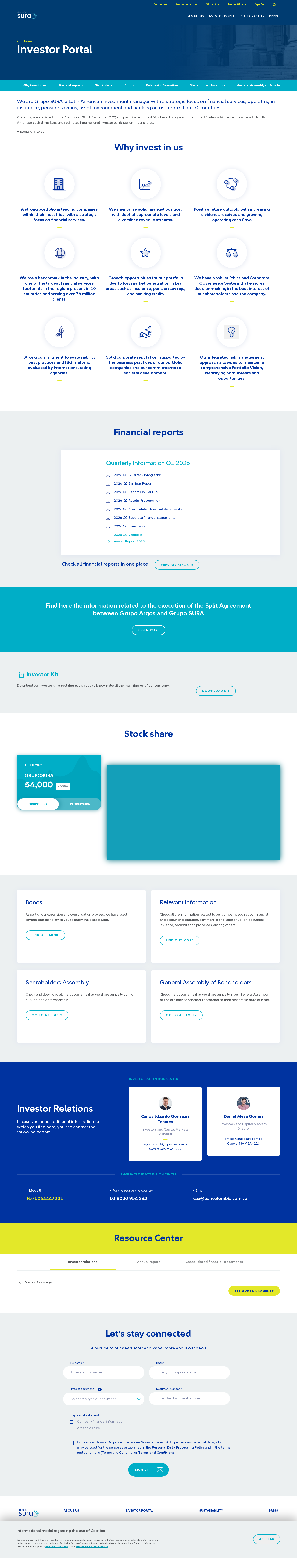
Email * (160, 1363)
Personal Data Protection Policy (92, 1546)
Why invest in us (34, 85)
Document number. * (169, 1389)
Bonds (129, 85)
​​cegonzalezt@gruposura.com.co (165, 1144)
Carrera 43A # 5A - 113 (165, 1148)
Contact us (160, 4)
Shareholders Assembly (207, 85)
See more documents (254, 1290)
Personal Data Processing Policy (178, 1447)
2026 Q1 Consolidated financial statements (148, 509)
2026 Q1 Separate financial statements (144, 518)
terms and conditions (56, 1546)
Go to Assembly (47, 1015)
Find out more (45, 935)
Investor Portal (222, 16)
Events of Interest (32, 131)
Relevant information (162, 85)
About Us (196, 16)
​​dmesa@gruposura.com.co (244, 1138)
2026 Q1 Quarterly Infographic (138, 475)
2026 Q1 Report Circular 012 (136, 492)
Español (260, 4)
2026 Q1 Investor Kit (130, 526)
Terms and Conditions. (156, 1452)
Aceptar (266, 1539)
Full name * (77, 1363)
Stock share (104, 85)
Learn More (148, 629)
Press (273, 16)
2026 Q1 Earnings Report (133, 483)
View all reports (177, 564)
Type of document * (86, 1389)
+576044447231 (44, 1198)
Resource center (186, 4)
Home (27, 41)
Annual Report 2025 (129, 541)
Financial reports (71, 85)
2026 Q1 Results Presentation (137, 500)
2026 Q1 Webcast (128, 535)
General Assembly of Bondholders (262, 85)
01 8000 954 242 (128, 1198)
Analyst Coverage (38, 1282)
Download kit (216, 690)
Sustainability (252, 16)
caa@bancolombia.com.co (220, 1198)
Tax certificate (236, 4)
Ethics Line (212, 4)
